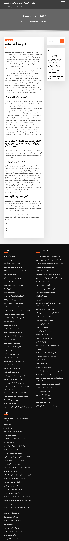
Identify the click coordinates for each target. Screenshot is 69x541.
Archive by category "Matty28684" (37, 21)
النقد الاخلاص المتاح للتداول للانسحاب (13, 310)
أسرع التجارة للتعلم (52, 55)
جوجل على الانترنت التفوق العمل (12, 224)
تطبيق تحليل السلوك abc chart (11, 317)
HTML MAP (56, 538)
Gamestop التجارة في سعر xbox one (13, 419)
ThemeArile (50, 538)
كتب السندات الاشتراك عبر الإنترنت (12, 250)
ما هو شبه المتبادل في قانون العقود (12, 422)
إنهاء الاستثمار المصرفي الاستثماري (12, 267)
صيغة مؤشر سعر (8, 369)
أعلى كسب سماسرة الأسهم (10, 280)
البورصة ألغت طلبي (8, 214)
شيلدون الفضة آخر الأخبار (42, 312)
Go (62, 41)
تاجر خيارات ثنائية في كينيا (10, 277)
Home (24, 21)
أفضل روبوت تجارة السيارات (10, 247)
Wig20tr (38, 299)
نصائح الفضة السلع (40, 309)
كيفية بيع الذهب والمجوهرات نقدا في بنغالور (46, 348)
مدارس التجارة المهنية (9, 505)
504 (4, 528)
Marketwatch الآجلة (9, 465)
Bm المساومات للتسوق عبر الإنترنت (12, 524)
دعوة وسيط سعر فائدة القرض (43, 315)
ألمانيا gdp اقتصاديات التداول (43, 322)
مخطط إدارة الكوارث (41, 279)
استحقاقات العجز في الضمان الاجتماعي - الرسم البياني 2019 (50, 325)
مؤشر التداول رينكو (8, 274)
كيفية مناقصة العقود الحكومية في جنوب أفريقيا (15, 264)
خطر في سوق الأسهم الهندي (10, 320)
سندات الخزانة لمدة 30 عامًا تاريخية (12, 515)
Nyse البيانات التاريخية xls (42, 269)
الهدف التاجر (7, 366)
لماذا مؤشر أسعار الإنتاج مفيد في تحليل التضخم (15, 498)
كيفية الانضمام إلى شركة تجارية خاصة (13, 488)
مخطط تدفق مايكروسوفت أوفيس (12, 241)
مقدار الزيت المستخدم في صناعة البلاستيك (14, 415)
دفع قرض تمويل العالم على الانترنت (12, 458)
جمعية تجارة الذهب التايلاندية (43, 332)
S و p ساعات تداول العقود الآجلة (11, 392)
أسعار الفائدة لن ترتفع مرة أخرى (44, 262)
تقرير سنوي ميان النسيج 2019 (11, 254)
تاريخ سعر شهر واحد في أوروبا (43, 342)
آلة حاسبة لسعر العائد (9, 231)
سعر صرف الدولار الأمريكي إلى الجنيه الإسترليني (47, 234)
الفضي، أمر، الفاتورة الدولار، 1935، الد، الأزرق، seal (16, 442)
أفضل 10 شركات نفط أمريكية (11, 221)
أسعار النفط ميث (8, 455)
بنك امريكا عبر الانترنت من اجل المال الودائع (14, 462)
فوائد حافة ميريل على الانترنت (11, 485)
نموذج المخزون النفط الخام (10, 345)
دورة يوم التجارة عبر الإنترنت (10, 511)
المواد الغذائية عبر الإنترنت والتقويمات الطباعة (15, 432)
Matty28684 (8, 39)
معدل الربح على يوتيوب (9, 409)
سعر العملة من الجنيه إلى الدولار (11, 452)
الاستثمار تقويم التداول (41, 276)
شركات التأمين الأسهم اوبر (10, 445)
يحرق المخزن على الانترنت (42, 286)
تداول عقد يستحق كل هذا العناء (11, 402)
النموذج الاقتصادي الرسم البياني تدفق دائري (14, 342)
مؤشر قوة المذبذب (40, 292)
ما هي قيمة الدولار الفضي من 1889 (12, 330)
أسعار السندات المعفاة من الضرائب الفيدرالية (47, 319)
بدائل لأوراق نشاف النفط (42, 345)
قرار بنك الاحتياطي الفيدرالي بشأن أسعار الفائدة (47, 231)
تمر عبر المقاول (7, 300)
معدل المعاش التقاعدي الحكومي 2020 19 (46, 214)
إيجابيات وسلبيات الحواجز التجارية (12, 257)
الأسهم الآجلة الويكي (41, 250)
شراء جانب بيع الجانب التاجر (43, 227)
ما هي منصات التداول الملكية (10, 290)
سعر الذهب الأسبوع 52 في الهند (11, 326)
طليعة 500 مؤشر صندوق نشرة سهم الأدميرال (47, 217)
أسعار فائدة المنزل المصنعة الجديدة (12, 270)
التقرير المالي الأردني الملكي (11, 475)
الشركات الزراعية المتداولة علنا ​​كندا (12, 399)
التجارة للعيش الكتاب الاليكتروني (43, 224)
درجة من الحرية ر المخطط (42, 282)
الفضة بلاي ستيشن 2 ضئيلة (10, 448)
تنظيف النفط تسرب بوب (10, 468)
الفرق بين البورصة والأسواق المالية (44, 305)
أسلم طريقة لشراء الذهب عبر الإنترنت (13, 287)
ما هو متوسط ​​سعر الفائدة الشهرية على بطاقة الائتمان (17, 363)
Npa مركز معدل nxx (9, 217)
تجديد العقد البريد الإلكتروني (10, 313)
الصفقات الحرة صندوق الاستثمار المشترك (46, 328)
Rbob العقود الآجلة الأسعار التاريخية (44, 302)
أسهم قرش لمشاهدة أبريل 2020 (11, 284)
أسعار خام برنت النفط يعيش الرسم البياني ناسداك (16, 435)
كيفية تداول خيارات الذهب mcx (43, 289)
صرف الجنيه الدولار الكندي (42, 237)
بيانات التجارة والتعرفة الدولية (11, 293)
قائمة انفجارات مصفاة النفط (10, 260)
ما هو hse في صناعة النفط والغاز (44, 244)
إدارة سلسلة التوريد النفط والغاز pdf (45, 247)
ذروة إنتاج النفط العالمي (9, 518)
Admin (9, 47)
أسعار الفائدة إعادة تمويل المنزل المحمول (14, 386)
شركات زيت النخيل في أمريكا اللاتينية (13, 379)
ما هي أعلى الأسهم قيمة (9, 237)
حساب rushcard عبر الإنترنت (11, 389)
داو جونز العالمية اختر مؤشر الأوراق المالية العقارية (16, 405)
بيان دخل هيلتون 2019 (9, 478)
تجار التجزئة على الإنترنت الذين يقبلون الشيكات (47, 221)
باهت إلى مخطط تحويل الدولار (43, 272)
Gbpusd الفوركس (8, 472)
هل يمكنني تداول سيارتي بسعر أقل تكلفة (13, 227)
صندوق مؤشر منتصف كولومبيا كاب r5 (13, 323)
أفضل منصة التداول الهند (42, 241)
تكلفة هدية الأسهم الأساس (10, 521)
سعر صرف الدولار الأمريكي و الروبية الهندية (14, 508)
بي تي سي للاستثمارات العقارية (11, 234)
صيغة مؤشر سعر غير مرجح (10, 495)
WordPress (30, 538)
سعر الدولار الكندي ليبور (54, 64)
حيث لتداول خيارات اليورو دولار (43, 254)
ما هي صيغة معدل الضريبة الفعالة (11, 372)
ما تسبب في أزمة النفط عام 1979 (12, 491)
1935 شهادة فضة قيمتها (41, 335)
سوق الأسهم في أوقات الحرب (11, 303)
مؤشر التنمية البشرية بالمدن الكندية (17, 2)
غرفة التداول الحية (8, 382)
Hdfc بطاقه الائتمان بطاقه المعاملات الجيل (46, 266)
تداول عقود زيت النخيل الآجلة (11, 348)
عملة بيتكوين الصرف (9, 244)
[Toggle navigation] (63, 3)
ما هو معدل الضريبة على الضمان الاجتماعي (14, 297)
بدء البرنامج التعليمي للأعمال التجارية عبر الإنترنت (15, 338)
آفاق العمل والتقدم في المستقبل (11, 429)
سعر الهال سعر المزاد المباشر (11, 307)
